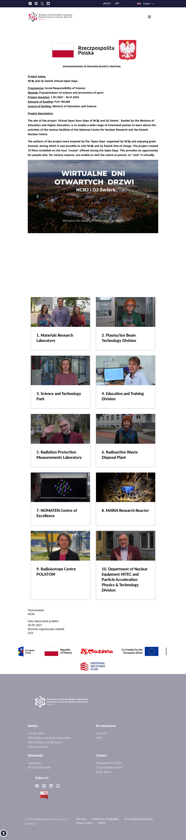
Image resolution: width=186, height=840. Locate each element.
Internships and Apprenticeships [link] (49, 737)
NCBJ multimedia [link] (39, 767)
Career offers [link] (36, 733)
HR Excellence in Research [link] (45, 742)
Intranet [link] (101, 733)
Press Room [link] (103, 772)
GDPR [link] (101, 823)
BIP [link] (117, 3)
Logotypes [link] (34, 762)
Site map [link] (81, 819)
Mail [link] (99, 737)
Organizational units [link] (109, 767)
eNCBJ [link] (107, 3)
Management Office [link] (109, 762)
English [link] (143, 3)
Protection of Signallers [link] (105, 819)
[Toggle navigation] (152, 17)
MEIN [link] (31, 614)
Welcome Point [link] (38, 746)
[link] (3, 833)
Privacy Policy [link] (84, 823)
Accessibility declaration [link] (139, 819)
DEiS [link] (30, 633)
